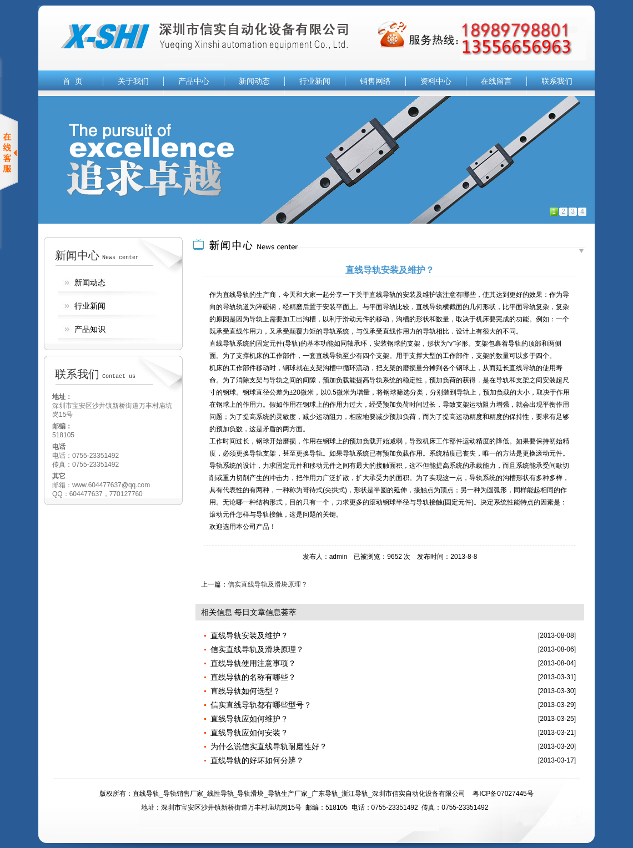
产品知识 (89, 329)
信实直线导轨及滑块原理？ (268, 584)
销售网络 (375, 81)
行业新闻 (314, 81)
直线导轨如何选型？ (245, 691)
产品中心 (193, 81)
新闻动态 (254, 81)
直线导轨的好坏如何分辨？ (257, 760)
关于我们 (133, 81)
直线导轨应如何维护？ (249, 718)
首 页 (73, 81)
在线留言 (496, 81)
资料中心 (435, 81)
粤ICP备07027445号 (503, 793)
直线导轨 (236, 295)
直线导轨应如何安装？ (249, 732)
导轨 (389, 295)
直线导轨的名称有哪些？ (253, 677)
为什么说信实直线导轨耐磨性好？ (268, 746)
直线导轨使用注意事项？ (253, 663)
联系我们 (556, 81)
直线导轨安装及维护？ (249, 635)
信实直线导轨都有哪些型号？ (261, 704)
